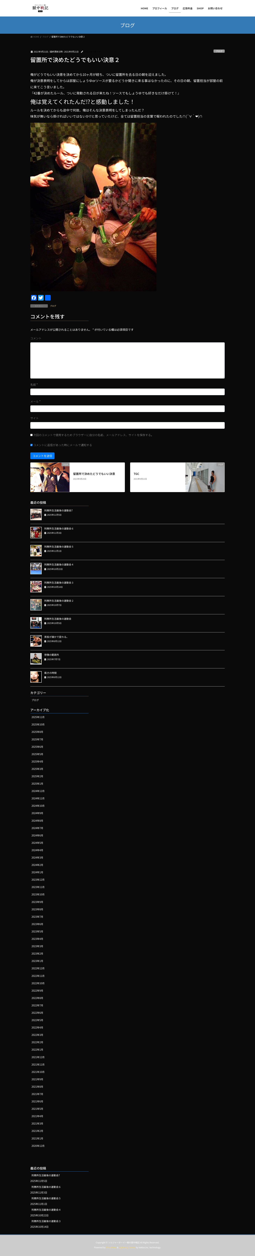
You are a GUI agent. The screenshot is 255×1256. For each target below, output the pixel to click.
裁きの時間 (50, 673)
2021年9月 (37, 1079)
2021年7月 (37, 1094)
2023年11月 (38, 887)
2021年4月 (37, 1116)
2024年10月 (38, 805)
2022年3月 (37, 1035)
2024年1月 (37, 872)
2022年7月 (37, 1005)
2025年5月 (37, 754)
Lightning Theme (127, 1247)
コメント (36, 338)
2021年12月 (38, 1057)
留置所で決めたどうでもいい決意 (94, 474)
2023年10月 (38, 894)
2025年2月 (37, 776)
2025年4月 (37, 761)
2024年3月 (37, 857)
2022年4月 (37, 1027)
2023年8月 (37, 909)
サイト (34, 418)
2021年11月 (38, 1064)
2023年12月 (38, 879)
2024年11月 (38, 798)
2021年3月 (37, 1123)
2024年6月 (37, 835)
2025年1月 (37, 783)
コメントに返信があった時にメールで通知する (61, 445)
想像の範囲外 (51, 654)
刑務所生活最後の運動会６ (59, 528)
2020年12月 (38, 1146)
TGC (136, 474)
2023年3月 (37, 946)
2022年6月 (37, 1012)
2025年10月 (38, 724)
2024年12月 (38, 791)
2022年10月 (38, 983)
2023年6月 (37, 924)
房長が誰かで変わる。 (56, 637)
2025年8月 (37, 732)
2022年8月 (37, 998)
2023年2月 (37, 953)
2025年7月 (37, 739)
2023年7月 (37, 916)
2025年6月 (37, 746)
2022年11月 (38, 976)
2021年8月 (37, 1086)
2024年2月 (37, 865)
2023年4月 (37, 939)
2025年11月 (38, 717)
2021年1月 (37, 1138)
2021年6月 (37, 1101)
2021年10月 (38, 1072)
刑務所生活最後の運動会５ (59, 546)
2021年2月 (37, 1131)
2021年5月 (37, 1108)
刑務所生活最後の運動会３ (59, 582)
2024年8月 (37, 820)
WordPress (111, 1247)
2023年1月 (37, 961)
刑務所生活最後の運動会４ (59, 564)
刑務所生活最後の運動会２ (59, 600)
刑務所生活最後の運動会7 (58, 510)
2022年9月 (37, 990)
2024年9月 (37, 813)
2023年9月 (37, 902)
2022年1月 (37, 1049)
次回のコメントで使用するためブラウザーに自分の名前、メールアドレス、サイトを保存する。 (93, 435)
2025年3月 (37, 769)
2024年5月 (37, 842)
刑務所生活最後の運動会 (57, 618)
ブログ (219, 51)
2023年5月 (37, 931)
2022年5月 (37, 1020)
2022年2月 (37, 1042)
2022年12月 (38, 968)
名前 (34, 384)
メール (35, 401)
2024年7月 (37, 828)
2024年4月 (37, 850)
